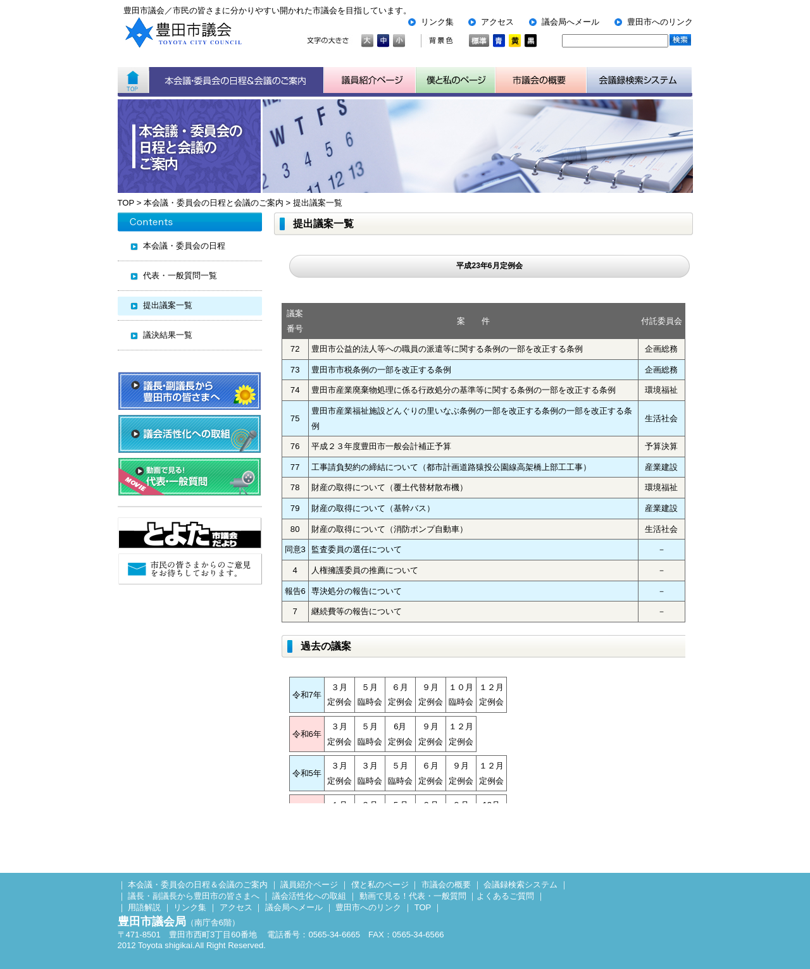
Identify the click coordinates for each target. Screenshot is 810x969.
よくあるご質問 (505, 896)
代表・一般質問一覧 (180, 275)
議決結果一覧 (167, 335)
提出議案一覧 (317, 202)
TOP (126, 202)
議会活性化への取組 (309, 896)
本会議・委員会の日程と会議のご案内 (214, 202)
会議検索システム (639, 80)
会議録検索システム (520, 884)
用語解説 (144, 907)
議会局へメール (570, 22)
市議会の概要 (446, 884)
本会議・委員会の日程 (184, 245)
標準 (479, 40)
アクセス (497, 22)
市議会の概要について (541, 80)
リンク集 (437, 22)
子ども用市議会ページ (455, 80)
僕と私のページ (380, 884)
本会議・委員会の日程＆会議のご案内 (236, 80)
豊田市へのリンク (660, 22)
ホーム (133, 80)
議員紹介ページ (370, 80)
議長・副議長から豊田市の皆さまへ (193, 896)
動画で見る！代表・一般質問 (412, 896)
